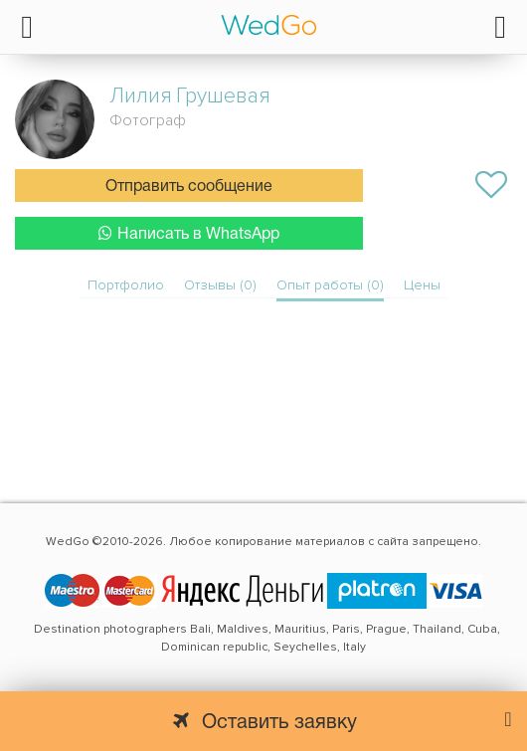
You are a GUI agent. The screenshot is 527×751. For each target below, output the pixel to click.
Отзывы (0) (220, 285)
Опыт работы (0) (330, 285)
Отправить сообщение (188, 187)
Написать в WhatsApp (188, 233)
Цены (422, 285)
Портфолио (126, 285)
